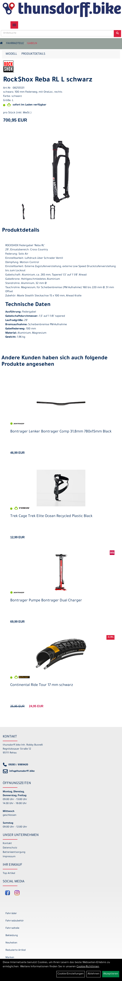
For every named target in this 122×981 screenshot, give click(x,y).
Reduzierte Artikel (15, 950)
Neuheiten (11, 943)
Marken (9, 957)
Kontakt (7, 843)
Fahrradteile (15, 43)
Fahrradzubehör (14, 921)
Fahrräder (11, 913)
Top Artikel (9, 873)
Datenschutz (10, 848)
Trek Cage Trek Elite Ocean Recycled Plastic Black (51, 516)
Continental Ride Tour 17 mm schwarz (41, 685)
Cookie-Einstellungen (71, 974)
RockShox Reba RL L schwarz (47, 80)
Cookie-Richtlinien (88, 966)
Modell (11, 54)
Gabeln (32, 43)
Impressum (9, 856)
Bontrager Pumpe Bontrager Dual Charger (46, 601)
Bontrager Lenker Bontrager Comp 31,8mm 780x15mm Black (61, 432)
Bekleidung (11, 935)
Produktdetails (33, 54)
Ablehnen (93, 974)
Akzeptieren (110, 974)
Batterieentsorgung (14, 852)
